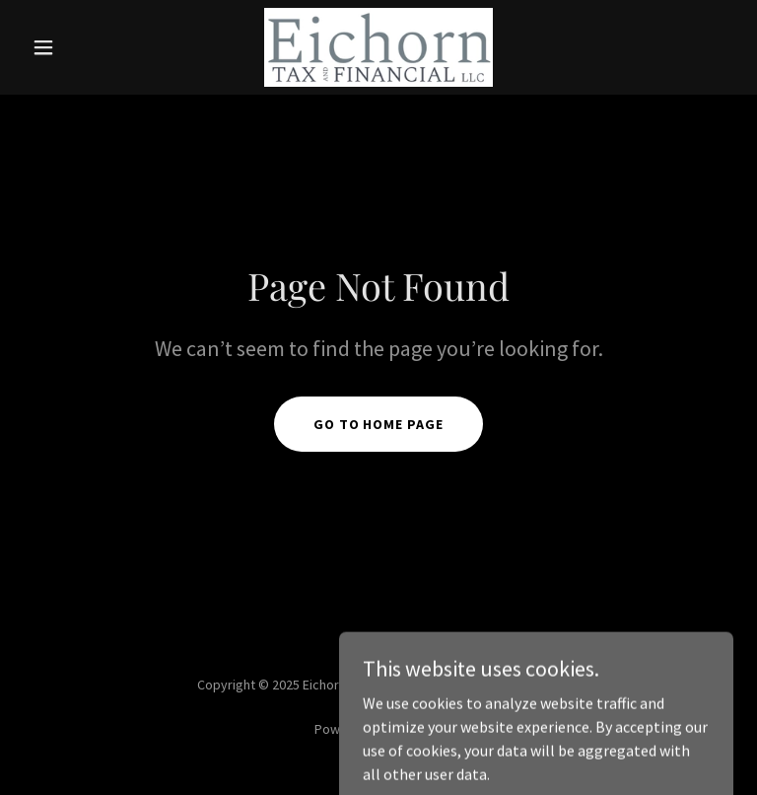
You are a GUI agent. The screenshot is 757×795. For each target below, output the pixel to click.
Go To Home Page (379, 424)
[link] (378, 47)
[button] (77, 47)
